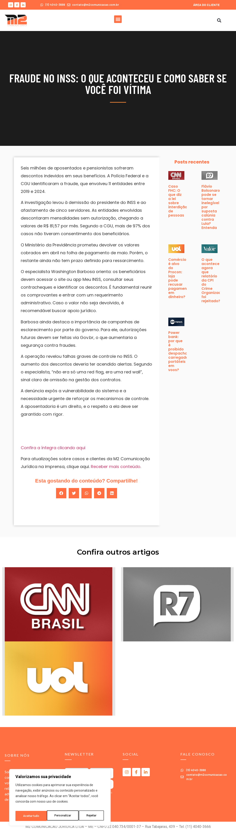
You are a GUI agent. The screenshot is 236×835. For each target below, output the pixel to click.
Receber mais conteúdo (115, 466)
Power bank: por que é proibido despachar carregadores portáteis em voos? (181, 351)
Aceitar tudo (89, 816)
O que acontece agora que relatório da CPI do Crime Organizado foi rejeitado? (212, 280)
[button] (118, 19)
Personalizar (31, 816)
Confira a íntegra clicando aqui (53, 448)
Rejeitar (61, 816)
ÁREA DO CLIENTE (206, 5)
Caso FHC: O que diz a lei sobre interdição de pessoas (177, 201)
